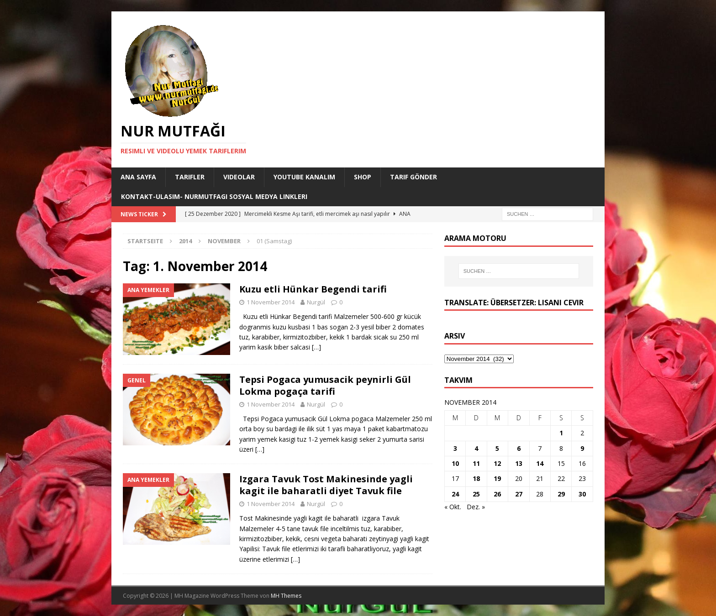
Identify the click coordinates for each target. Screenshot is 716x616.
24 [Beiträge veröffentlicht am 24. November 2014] (455, 494)
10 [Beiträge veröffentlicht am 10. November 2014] (455, 463)
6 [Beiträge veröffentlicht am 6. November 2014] (519, 448)
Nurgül (316, 302)
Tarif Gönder (413, 176)
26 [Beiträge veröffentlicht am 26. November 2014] (497, 494)
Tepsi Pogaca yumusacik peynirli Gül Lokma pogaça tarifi (325, 385)
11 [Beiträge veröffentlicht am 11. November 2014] (476, 463)
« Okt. (452, 506)
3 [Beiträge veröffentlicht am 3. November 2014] (455, 448)
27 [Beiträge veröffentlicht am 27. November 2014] (518, 494)
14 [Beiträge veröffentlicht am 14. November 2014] (539, 463)
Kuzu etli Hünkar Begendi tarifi (313, 289)
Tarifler (190, 176)
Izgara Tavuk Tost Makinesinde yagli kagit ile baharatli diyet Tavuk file (326, 485)
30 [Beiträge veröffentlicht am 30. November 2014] (582, 494)
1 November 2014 (271, 302)
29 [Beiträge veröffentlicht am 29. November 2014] (561, 494)
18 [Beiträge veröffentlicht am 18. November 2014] (476, 478)
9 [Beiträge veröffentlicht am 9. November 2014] (582, 448)
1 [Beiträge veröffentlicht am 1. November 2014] (561, 432)
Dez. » (476, 506)
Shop (362, 176)
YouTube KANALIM (304, 176)
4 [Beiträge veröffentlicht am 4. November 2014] (476, 448)
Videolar (239, 176)
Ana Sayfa (138, 176)
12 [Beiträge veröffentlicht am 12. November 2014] (497, 463)
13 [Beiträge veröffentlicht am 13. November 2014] (518, 463)
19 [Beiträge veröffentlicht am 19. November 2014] (497, 478)
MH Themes (286, 596)
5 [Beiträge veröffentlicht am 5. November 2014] (497, 448)
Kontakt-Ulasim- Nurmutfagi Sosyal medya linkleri (214, 196)
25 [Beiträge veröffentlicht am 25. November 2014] (476, 494)
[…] (316, 347)
